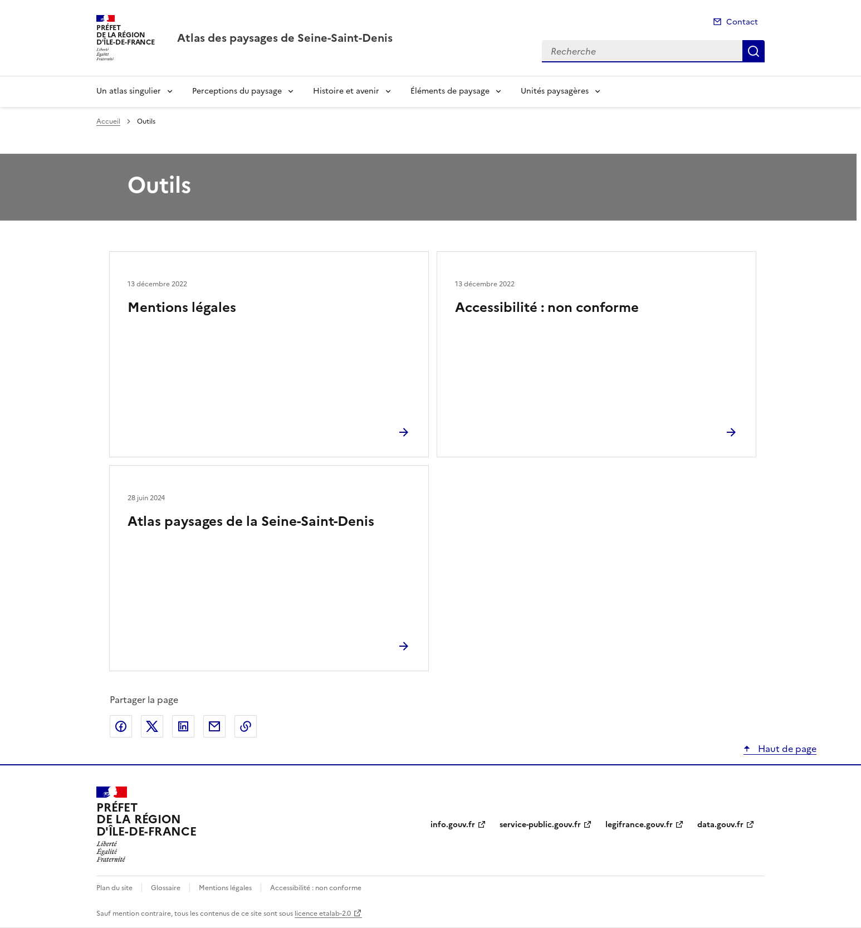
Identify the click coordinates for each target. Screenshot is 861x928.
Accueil (108, 121)
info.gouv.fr (452, 825)
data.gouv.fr (720, 825)
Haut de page (786, 748)
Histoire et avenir (346, 91)
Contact (742, 22)
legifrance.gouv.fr (639, 825)
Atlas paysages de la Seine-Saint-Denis (251, 521)
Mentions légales (182, 307)
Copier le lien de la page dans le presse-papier (245, 726)
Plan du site (114, 888)
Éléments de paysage (450, 91)
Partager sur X (152, 726)
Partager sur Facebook (121, 726)
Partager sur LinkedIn (183, 726)
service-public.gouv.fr (540, 825)
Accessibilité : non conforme (547, 307)
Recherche (753, 51)
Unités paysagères (555, 91)
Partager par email (214, 726)
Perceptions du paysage (237, 91)
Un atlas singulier (128, 91)
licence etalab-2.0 (323, 914)
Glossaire (165, 888)
